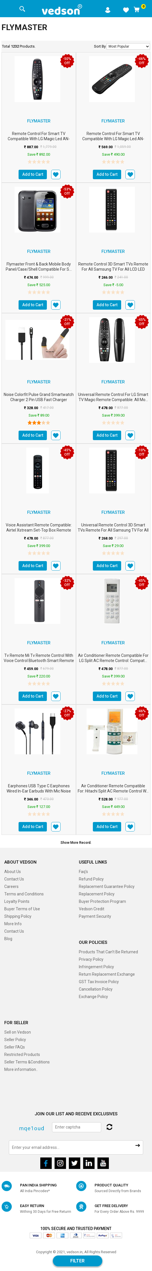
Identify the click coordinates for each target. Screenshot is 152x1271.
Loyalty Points (16, 901)
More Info (13, 923)
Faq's (83, 871)
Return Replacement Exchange (107, 974)
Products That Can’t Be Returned (108, 952)
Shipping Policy (17, 916)
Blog (8, 938)
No (128, 46)
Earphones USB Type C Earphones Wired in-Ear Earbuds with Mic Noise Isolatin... (39, 791)
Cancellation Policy (96, 989)
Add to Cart (32, 174)
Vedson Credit (91, 909)
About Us (12, 871)
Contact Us (14, 879)
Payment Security (95, 916)
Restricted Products (22, 1054)
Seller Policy (15, 1039)
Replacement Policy (97, 894)
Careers (11, 886)
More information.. (21, 1069)
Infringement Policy (96, 967)
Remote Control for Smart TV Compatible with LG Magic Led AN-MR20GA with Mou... (39, 138)
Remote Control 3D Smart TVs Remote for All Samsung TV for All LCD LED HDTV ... (113, 269)
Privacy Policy (91, 959)
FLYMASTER (39, 121)
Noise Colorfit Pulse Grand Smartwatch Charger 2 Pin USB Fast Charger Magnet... (39, 399)
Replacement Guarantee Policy (107, 886)
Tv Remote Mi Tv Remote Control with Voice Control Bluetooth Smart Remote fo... (39, 660)
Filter (77, 1261)
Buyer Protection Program (102, 901)
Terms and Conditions (24, 894)
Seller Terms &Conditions (27, 1062)
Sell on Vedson (17, 1032)
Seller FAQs (14, 1047)
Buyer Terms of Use (22, 909)
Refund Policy (91, 879)
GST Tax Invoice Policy (99, 981)
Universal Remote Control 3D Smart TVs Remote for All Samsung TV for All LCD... (113, 530)
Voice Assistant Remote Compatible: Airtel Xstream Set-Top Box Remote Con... (39, 530)
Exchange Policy (93, 996)
